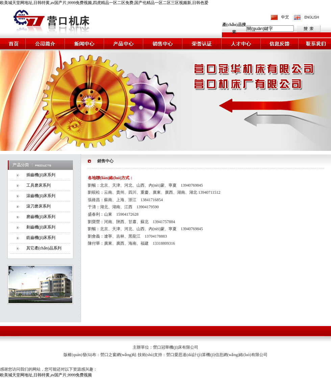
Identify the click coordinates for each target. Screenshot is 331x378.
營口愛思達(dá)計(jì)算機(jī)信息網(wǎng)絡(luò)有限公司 (217, 354)
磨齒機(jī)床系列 (41, 216)
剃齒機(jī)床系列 (41, 227)
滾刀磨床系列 (38, 206)
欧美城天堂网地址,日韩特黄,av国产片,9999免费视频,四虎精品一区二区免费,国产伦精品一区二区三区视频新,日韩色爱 (104, 2)
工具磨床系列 (38, 185)
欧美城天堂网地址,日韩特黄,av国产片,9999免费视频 (46, 375)
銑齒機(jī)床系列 (41, 237)
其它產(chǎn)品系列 (43, 248)
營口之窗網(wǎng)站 (119, 354)
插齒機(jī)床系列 (41, 174)
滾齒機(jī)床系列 (41, 195)
